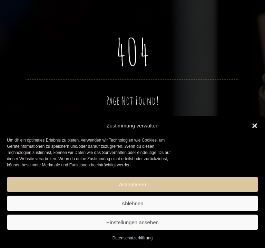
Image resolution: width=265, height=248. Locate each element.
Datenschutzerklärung (132, 238)
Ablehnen (132, 203)
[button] (254, 125)
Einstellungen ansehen (132, 222)
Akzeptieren (132, 184)
